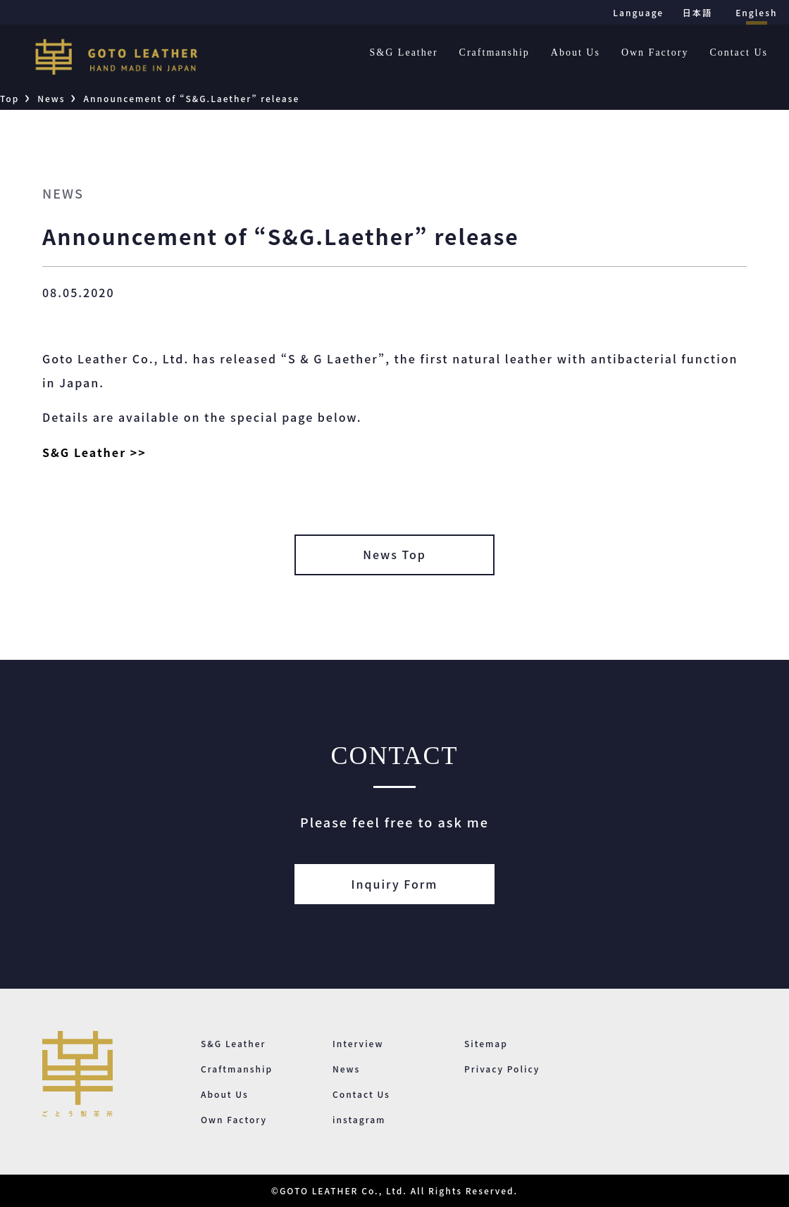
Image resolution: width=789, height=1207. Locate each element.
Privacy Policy (502, 1069)
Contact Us (738, 52)
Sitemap (486, 1043)
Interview (358, 1043)
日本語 (697, 12)
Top (9, 98)
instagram (359, 1119)
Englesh (756, 12)
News (51, 98)
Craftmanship (494, 52)
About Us (575, 52)
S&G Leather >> (94, 452)
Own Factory (655, 52)
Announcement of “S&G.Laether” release (192, 98)
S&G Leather (404, 52)
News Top (394, 554)
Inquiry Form (395, 883)
